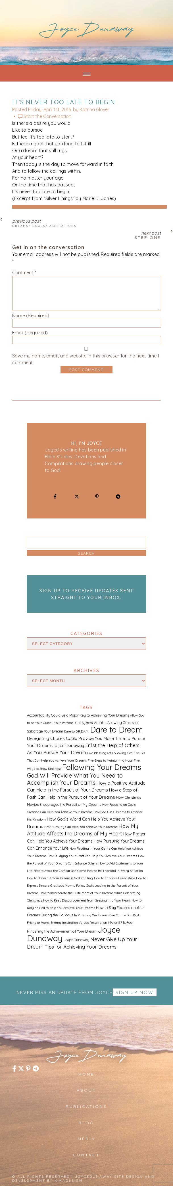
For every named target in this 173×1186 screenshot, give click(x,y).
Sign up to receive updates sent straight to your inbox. (86, 594)
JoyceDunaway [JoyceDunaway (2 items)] (76, 939)
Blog (86, 1122)
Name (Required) (30, 315)
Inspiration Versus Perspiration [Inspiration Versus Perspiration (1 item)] (84, 923)
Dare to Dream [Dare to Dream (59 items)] (116, 730)
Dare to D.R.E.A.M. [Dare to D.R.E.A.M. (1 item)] (76, 731)
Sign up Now (134, 992)
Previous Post (86, 222)
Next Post (86, 234)
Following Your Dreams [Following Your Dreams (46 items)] (101, 767)
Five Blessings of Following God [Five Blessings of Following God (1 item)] (110, 753)
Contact (86, 1154)
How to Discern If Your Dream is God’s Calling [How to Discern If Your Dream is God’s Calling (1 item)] (60, 878)
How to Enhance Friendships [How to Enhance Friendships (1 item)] (114, 878)
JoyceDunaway (86, 31)
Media (86, 1138)
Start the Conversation (47, 116)
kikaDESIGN (69, 1180)
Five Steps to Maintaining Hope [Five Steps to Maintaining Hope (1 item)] (110, 760)
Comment (24, 272)
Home (86, 1074)
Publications (86, 1106)
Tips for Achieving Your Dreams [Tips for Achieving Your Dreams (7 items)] (80, 946)
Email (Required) (30, 332)
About (86, 1090)
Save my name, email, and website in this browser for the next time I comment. (85, 359)
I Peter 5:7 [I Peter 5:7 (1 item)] (115, 923)
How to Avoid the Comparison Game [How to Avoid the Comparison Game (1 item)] (60, 871)
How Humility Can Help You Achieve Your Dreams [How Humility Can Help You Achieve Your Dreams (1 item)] (80, 827)
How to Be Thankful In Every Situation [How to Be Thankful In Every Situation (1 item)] (115, 871)
